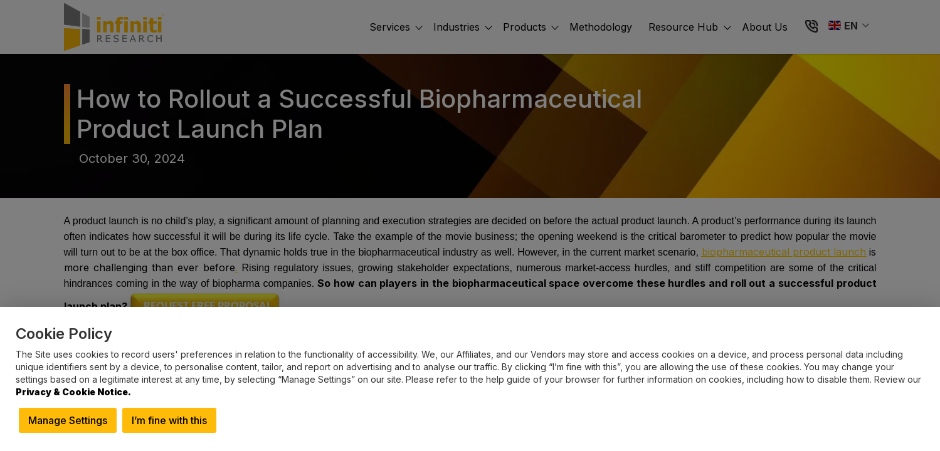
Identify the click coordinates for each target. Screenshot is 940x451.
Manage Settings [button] (67, 420)
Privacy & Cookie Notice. (73, 391)
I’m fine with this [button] (169, 420)
